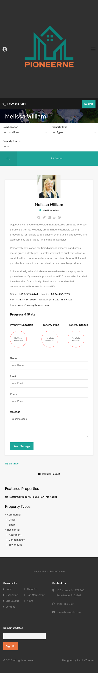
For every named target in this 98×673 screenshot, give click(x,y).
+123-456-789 (65, 603)
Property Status (11, 141)
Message (15, 411)
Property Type (59, 127)
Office (12, 519)
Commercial (14, 514)
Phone (14, 394)
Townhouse (15, 544)
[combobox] (24, 133)
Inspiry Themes (86, 660)
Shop (12, 524)
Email (13, 376)
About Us (32, 589)
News (30, 601)
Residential (13, 529)
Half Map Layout (36, 595)
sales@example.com (69, 612)
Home (9, 589)
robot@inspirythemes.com (33, 305)
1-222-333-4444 (28, 294)
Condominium (17, 539)
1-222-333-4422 (62, 299)
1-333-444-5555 (26, 299)
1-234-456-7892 (60, 294)
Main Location (10, 127)
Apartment (15, 534)
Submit (88, 103)
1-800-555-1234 (16, 104)
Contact (10, 607)
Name (13, 358)
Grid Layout (12, 601)
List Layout (12, 595)
